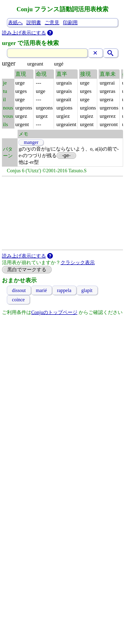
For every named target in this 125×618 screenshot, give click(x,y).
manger (31, 142)
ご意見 (52, 22)
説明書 (33, 22)
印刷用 (70, 22)
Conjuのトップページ (54, 312)
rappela (64, 290)
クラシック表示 (78, 262)
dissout (19, 290)
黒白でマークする (26, 269)
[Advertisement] (62, 213)
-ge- (66, 155)
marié (41, 290)
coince (18, 299)
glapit (87, 290)
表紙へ (15, 22)
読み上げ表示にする (24, 32)
